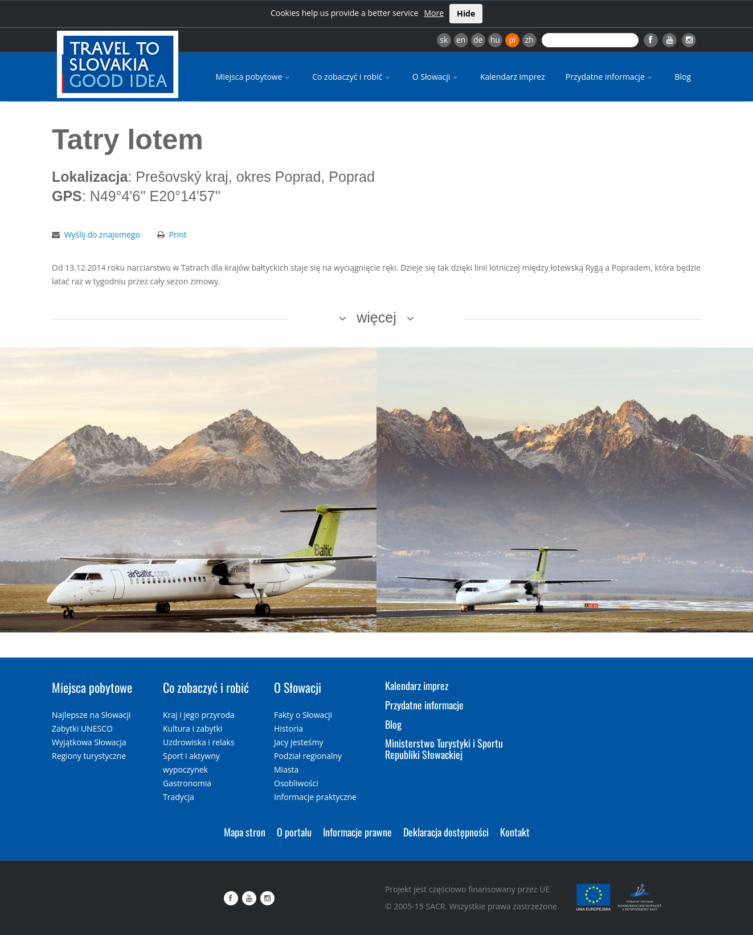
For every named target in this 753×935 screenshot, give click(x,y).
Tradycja (178, 796)
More (434, 12)
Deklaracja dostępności (446, 831)
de (477, 39)
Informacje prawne (357, 831)
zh (529, 39)
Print (178, 234)
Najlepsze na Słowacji (91, 714)
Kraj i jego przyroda (199, 714)
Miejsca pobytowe (254, 76)
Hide (466, 13)
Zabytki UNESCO (82, 728)
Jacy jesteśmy (298, 742)
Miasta (286, 769)
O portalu (294, 831)
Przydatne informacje (610, 76)
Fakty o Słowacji (303, 714)
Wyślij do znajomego (102, 234)
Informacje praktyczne (315, 796)
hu (495, 39)
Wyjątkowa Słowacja (89, 742)
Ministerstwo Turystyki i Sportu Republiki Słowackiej (444, 749)
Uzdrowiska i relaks (198, 742)
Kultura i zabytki (192, 728)
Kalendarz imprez (512, 76)
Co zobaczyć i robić (352, 76)
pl (512, 39)
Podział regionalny (308, 755)
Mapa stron (244, 831)
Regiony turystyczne (89, 755)
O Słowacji (436, 76)
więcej (376, 317)
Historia (288, 728)
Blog (682, 76)
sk (444, 39)
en (460, 39)
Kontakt (515, 831)
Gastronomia (187, 783)
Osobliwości (296, 783)
